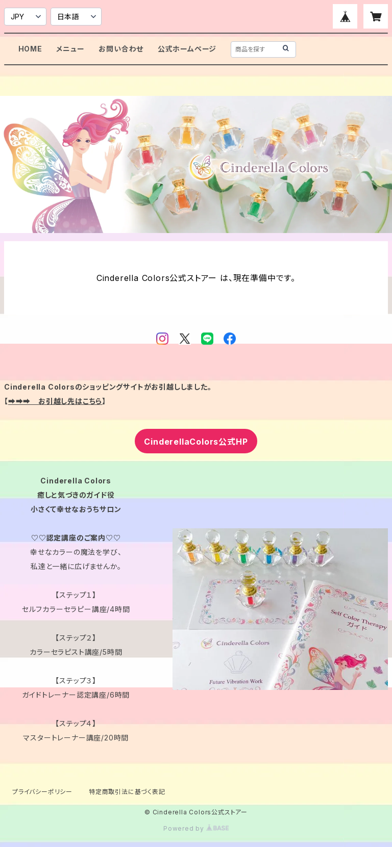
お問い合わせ (121, 48)
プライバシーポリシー (42, 791)
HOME (30, 48)
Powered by (196, 828)
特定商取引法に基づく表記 (127, 791)
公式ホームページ (187, 48)
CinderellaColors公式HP (196, 442)
